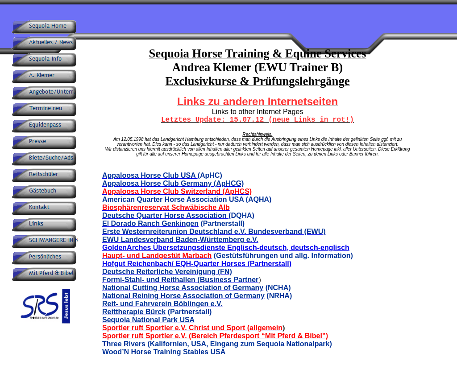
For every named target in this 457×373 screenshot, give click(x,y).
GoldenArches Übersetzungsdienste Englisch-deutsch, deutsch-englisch (225, 247)
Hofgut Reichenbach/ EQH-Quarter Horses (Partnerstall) (196, 263)
